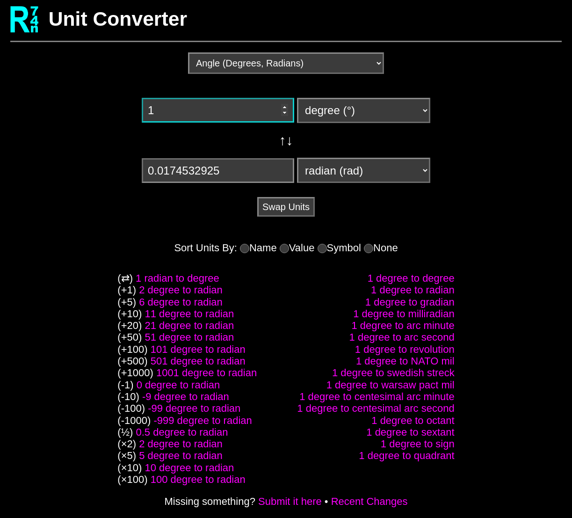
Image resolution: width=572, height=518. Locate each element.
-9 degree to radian (185, 396)
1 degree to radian (413, 290)
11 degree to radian (189, 314)
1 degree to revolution (405, 349)
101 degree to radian (198, 349)
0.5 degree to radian (182, 432)
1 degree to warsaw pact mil (390, 385)
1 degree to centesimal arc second (375, 408)
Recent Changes (369, 501)
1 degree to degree (411, 278)
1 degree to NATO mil (405, 361)
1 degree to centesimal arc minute (376, 396)
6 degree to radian (181, 302)
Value (302, 248)
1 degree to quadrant (406, 455)
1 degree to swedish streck (393, 373)
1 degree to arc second (402, 337)
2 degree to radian (181, 290)
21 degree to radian (189, 325)
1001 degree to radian (206, 373)
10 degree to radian (189, 468)
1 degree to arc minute (403, 325)
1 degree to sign (418, 444)
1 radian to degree (177, 278)
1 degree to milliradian (403, 314)
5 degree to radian (181, 455)
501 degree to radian (198, 361)
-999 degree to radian (202, 420)
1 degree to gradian (410, 302)
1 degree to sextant (410, 432)
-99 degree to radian (194, 408)
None (385, 248)
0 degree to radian (178, 385)
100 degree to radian (198, 479)
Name (263, 248)
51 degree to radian (189, 337)
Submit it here (290, 501)
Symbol (344, 248)
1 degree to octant (412, 420)
